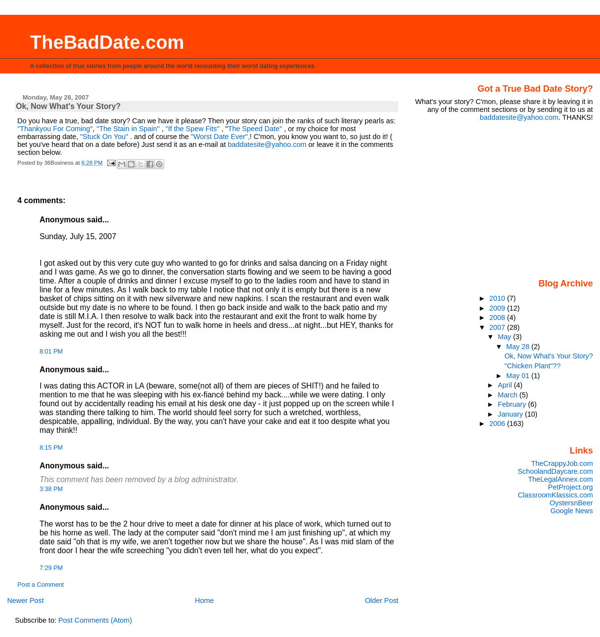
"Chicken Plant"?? (532, 366)
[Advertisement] (531, 199)
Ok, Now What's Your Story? (548, 356)
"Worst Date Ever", (220, 137)
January (511, 414)
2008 (498, 317)
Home (204, 600)
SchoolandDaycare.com (555, 471)
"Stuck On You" (105, 137)
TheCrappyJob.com (562, 463)
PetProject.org (570, 487)
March (509, 395)
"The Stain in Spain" (128, 129)
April (506, 385)
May (505, 337)
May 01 (518, 376)
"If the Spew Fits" (192, 129)
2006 (498, 423)
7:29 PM (51, 568)
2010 (498, 298)
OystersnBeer (571, 503)
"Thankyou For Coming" (55, 129)
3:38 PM (51, 489)
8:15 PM (51, 447)
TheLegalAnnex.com (560, 479)
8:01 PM (51, 351)
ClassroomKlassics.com (555, 495)
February (513, 404)
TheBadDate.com (107, 42)
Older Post (381, 600)
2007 (498, 327)
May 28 (518, 347)
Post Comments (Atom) (95, 620)
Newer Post (25, 600)
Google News (571, 511)
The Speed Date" (255, 129)
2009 (498, 308)
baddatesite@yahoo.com (267, 144)
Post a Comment (40, 584)
